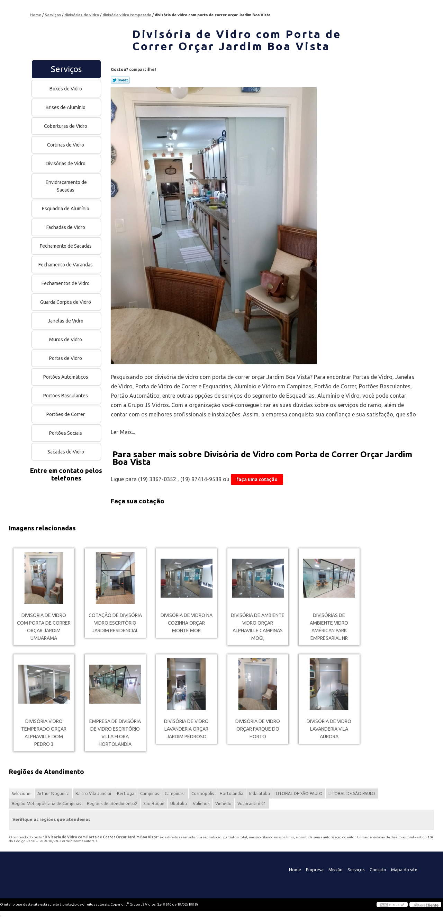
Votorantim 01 (251, 803)
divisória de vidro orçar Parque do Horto (257, 728)
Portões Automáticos (66, 377)
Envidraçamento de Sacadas (66, 186)
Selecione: (21, 793)
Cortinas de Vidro (66, 145)
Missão (335, 869)
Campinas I (175, 793)
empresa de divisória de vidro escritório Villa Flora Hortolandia (115, 732)
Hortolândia (231, 793)
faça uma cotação (257, 479)
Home (295, 869)
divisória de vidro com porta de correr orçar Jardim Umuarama (44, 626)
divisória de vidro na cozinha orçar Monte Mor (187, 622)
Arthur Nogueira (53, 793)
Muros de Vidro (66, 339)
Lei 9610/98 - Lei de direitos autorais (67, 841)
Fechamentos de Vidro (66, 283)
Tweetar (120, 80)
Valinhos (201, 803)
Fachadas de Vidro (66, 227)
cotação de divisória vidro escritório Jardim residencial (115, 622)
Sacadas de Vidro (66, 452)
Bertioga (125, 793)
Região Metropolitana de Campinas (46, 803)
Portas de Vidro (66, 358)
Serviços (66, 69)
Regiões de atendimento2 (112, 803)
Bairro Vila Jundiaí (93, 793)
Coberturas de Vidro (66, 126)
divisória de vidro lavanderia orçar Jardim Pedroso (186, 728)
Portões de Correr (66, 414)
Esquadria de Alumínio (66, 208)
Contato (378, 869)
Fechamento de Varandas (66, 264)
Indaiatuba (259, 793)
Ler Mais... (123, 432)
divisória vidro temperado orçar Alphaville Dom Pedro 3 (43, 732)
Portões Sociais (66, 433)
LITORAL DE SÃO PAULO (299, 793)
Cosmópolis (202, 793)
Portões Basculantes (66, 395)
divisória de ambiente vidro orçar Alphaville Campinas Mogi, (257, 626)
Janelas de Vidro (66, 321)
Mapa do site (404, 869)
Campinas (149, 793)
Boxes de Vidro (66, 88)
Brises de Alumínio (66, 107)
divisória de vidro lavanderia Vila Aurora (329, 728)
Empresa (315, 869)
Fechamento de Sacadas (66, 246)
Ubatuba (178, 803)
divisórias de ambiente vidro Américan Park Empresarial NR (329, 626)
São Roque (153, 803)
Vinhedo (223, 803)
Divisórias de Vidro (66, 163)
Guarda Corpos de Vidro (66, 302)
